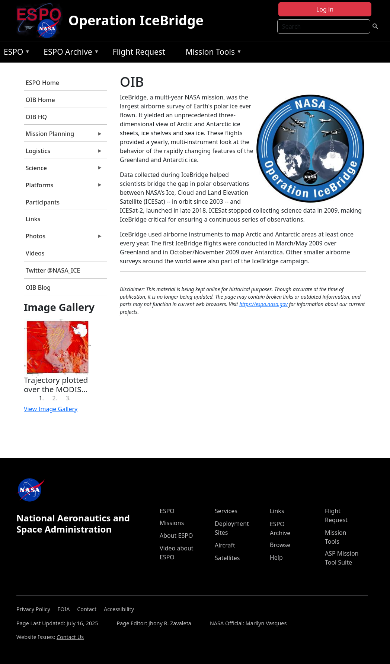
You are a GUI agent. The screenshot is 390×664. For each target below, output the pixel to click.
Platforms (63, 187)
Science (63, 170)
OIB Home (40, 100)
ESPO (15, 53)
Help (276, 557)
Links (33, 219)
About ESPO (176, 535)
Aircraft (225, 545)
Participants (43, 202)
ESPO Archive (69, 53)
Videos (35, 253)
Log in (324, 9)
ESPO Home (42, 83)
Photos (63, 238)
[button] (30, 362)
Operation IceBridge (136, 20)
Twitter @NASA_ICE (53, 270)
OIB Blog (38, 287)
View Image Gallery (50, 409)
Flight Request (139, 52)
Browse (280, 545)
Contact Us (70, 637)
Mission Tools (212, 53)
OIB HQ (36, 117)
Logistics (63, 153)
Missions (172, 523)
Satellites (227, 558)
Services (226, 511)
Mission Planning (63, 136)
